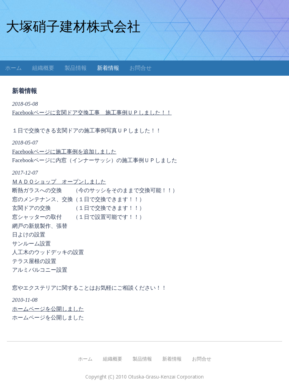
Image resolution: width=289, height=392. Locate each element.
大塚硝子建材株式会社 (73, 26)
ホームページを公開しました (48, 309)
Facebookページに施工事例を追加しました (64, 152)
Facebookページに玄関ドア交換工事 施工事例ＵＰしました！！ (92, 112)
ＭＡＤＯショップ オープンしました (59, 182)
